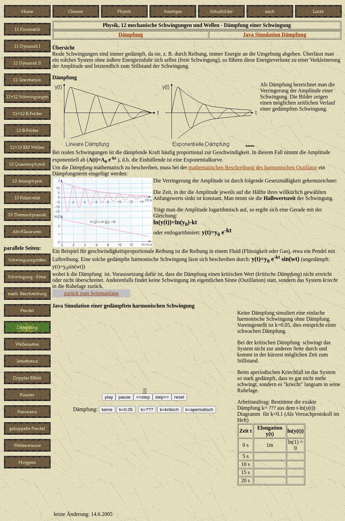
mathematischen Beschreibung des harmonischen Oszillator (252, 167)
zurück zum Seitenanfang (91, 293)
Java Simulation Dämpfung (274, 34)
